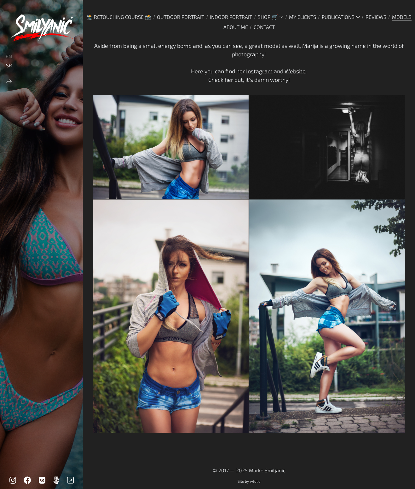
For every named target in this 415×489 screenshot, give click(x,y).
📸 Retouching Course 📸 (118, 17)
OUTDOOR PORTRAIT (180, 17)
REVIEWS (376, 17)
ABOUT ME (235, 27)
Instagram (259, 71)
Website (295, 71)
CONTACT (264, 27)
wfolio (255, 481)
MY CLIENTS (302, 17)
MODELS (402, 17)
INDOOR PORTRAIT (231, 17)
